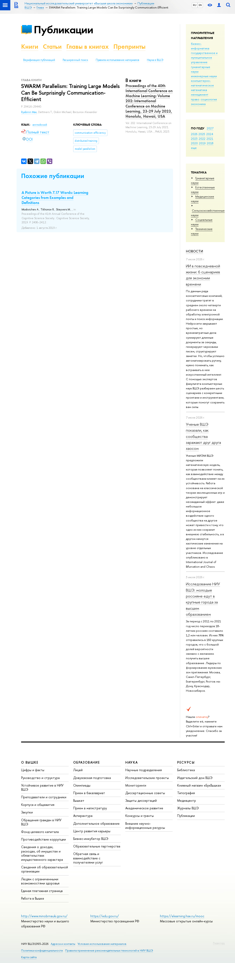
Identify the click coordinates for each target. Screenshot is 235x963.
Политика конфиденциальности (42, 950)
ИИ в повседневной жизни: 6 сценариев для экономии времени (203, 275)
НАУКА (131, 762)
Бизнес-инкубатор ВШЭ (90, 838)
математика (199, 90)
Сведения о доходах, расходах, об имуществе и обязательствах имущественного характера (42, 853)
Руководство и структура (40, 778)
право (195, 99)
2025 (202, 134)
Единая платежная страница (42, 891)
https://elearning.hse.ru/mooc (182, 916)
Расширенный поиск (75, 60)
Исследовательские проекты (147, 778)
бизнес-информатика (200, 46)
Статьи (52, 46)
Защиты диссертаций (141, 800)
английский (40, 125)
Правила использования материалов (117, 60)
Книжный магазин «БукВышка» (199, 785)
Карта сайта (28, 957)
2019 (202, 143)
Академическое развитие (144, 808)
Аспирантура (82, 815)
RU (194, 5)
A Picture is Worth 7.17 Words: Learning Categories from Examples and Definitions (55, 197)
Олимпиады (81, 785)
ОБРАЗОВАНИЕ (86, 762)
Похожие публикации (52, 176)
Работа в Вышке (32, 898)
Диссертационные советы (145, 793)
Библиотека (186, 770)
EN (200, 5)
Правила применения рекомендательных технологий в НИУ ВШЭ (109, 950)
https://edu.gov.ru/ (104, 916)
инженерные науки (204, 76)
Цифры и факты (32, 770)
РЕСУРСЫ (186, 762)
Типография (186, 793)
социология (209, 99)
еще (194, 148)
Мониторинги (135, 785)
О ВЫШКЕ (30, 762)
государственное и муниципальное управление (204, 57)
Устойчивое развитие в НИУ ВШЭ (42, 787)
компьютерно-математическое (202, 83)
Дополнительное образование (96, 823)
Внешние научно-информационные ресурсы (145, 825)
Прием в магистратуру (90, 808)
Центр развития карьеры (91, 831)
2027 (210, 128)
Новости (194, 251)
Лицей (78, 770)
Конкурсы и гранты (139, 815)
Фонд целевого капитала (40, 832)
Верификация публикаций (39, 60)
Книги (29, 46)
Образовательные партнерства (96, 846)
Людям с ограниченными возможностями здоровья (40, 881)
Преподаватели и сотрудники (43, 797)
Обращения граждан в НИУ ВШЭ (41, 822)
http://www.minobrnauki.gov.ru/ (44, 916)
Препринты (129, 46)
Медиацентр (186, 800)
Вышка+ (78, 800)
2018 (210, 143)
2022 (202, 138)
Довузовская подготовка (92, 778)
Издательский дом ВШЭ (195, 778)
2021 (210, 138)
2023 (194, 138)
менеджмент (199, 94)
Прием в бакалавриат (89, 793)
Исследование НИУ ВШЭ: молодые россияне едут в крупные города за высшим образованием (203, 599)
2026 (194, 134)
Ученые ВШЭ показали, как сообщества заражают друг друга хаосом (203, 436)
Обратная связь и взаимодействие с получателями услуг (88, 858)
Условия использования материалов (102, 944)
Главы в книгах (87, 46)
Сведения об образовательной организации (44, 869)
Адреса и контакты (63, 944)
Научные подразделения (143, 770)
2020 (194, 143)
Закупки (27, 812)
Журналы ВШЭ (188, 808)
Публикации (63, 30)
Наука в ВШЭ (155, 60)
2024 (209, 134)
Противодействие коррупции (43, 839)
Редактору (219, 943)
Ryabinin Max (29, 112)
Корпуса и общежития (37, 804)
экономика (198, 104)
